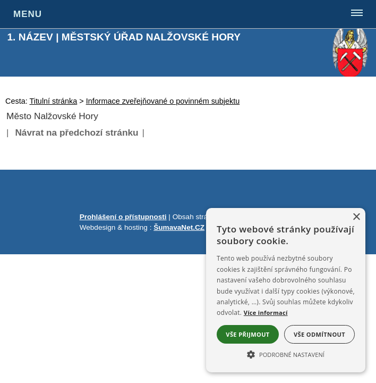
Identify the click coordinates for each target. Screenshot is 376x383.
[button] (286, 354)
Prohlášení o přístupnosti (123, 217)
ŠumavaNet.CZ (178, 227)
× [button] (356, 217)
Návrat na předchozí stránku (76, 132)
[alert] (285, 290)
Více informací (266, 313)
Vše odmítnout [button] (319, 334)
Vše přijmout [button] (247, 334)
